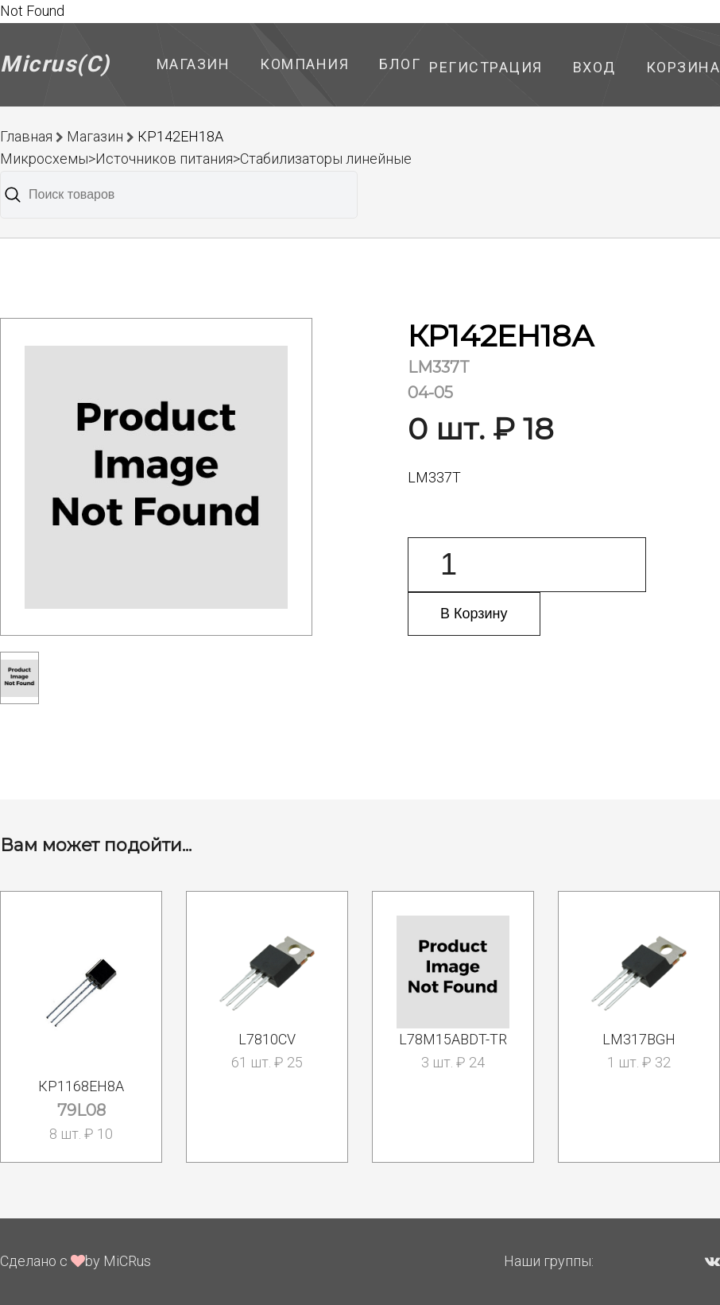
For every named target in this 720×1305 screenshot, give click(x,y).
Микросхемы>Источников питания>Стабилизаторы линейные (206, 158)
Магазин (193, 64)
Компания (304, 64)
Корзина (683, 67)
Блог (399, 64)
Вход (594, 67)
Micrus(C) (55, 64)
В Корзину (474, 614)
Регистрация (486, 67)
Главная (26, 136)
